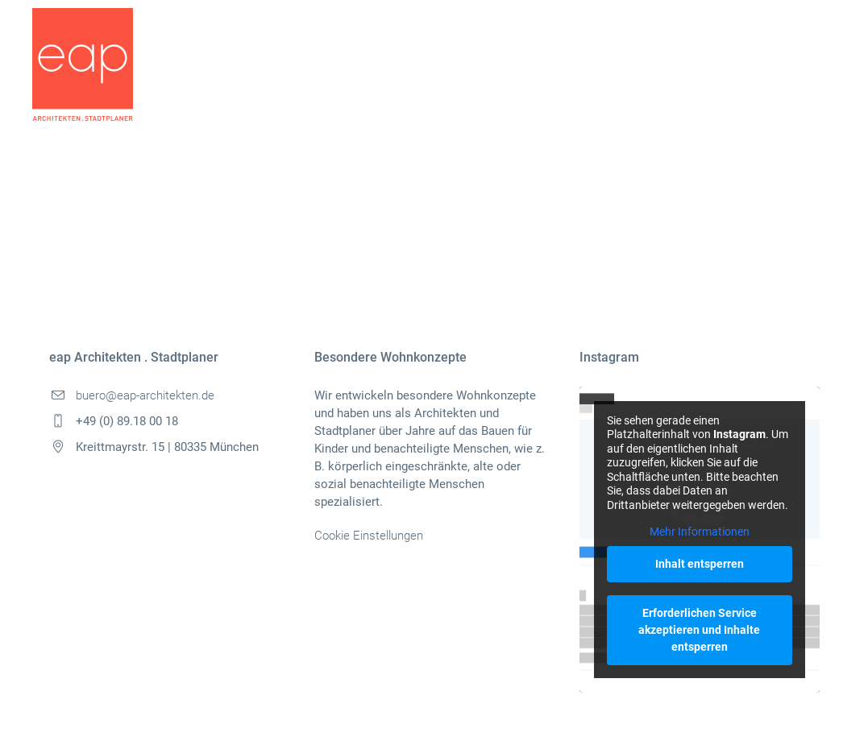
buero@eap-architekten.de (145, 395)
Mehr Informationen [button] (700, 531)
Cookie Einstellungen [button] (368, 535)
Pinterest (206, 239)
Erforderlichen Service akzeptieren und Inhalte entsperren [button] (699, 629)
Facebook (73, 239)
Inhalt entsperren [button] (699, 563)
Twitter (140, 239)
